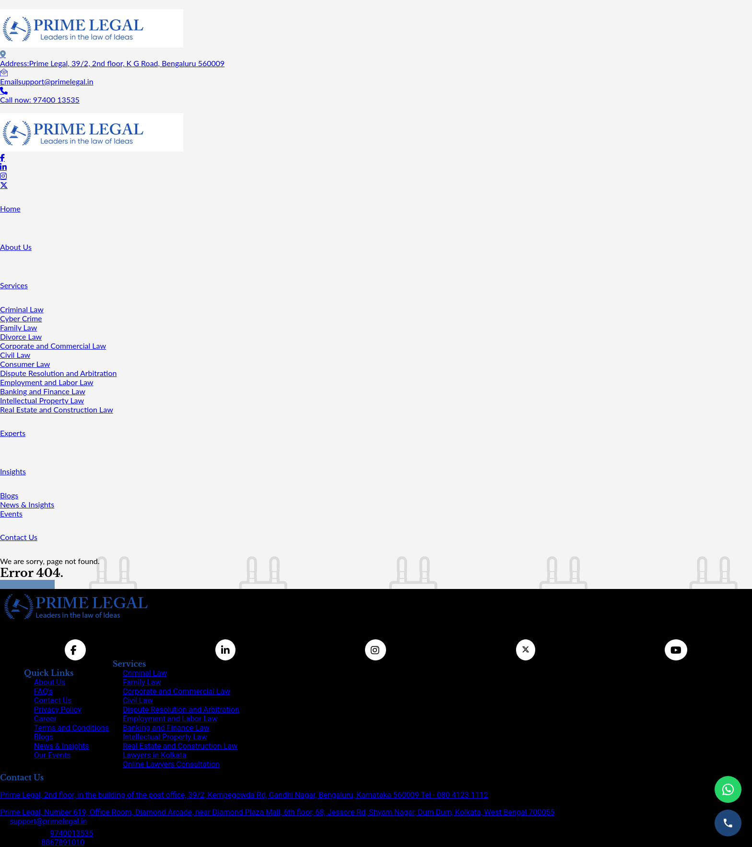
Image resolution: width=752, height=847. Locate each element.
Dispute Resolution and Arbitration (58, 372)
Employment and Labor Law (47, 382)
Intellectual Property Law (42, 400)
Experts (12, 432)
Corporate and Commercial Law (53, 345)
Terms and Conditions (71, 727)
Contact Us (18, 536)
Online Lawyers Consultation (171, 764)
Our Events (52, 755)
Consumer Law (25, 363)
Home (10, 208)
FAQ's (43, 691)
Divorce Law (21, 336)
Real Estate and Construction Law (56, 409)
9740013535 (71, 833)
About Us (16, 246)
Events (11, 513)
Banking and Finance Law (42, 391)
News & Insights (27, 504)
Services (14, 285)
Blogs (9, 495)
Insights (13, 471)
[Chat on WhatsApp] (728, 789)
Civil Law (15, 354)
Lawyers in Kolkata (155, 755)
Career (45, 718)
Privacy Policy (58, 709)
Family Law (18, 327)
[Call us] (728, 823)
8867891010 (62, 842)
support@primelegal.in (48, 821)
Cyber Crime (21, 318)
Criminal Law (22, 309)
